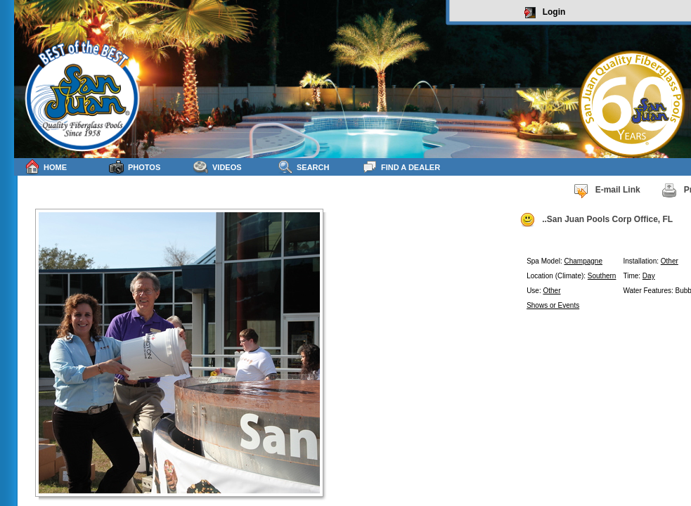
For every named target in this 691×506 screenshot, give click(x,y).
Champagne (583, 261)
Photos (134, 167)
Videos (217, 167)
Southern (602, 276)
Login (545, 12)
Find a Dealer (401, 167)
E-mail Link (606, 190)
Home (46, 167)
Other (669, 261)
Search (303, 167)
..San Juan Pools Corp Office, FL (596, 220)
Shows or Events (553, 305)
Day (648, 276)
